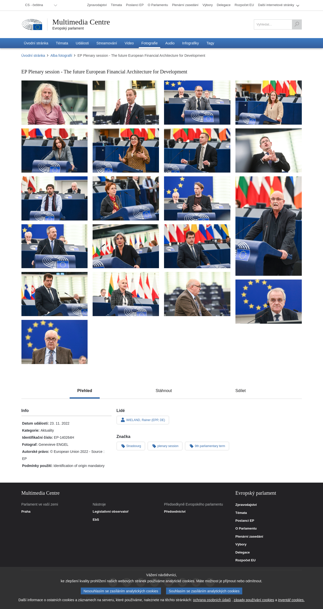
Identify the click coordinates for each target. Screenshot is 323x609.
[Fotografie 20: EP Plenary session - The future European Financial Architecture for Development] (54, 342)
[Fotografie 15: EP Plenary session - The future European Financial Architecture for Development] (197, 246)
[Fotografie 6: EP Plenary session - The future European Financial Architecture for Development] (126, 150)
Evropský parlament (68, 28)
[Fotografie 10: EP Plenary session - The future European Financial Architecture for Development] (126, 198)
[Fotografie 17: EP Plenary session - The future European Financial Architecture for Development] (126, 294)
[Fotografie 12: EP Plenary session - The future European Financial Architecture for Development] (268, 226)
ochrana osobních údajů (212, 600)
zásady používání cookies (254, 600)
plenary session (165, 446)
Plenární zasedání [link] (249, 536)
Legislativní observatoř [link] (110, 511)
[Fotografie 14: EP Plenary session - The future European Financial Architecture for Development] (126, 246)
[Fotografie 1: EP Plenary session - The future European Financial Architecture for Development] (54, 102)
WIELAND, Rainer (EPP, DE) (143, 420)
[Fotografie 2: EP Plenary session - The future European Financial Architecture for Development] (126, 102)
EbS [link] (96, 519)
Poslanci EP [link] (244, 520)
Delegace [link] (242, 552)
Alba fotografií (61, 55)
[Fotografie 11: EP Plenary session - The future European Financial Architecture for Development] (197, 198)
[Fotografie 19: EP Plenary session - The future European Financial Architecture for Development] (268, 302)
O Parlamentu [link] (246, 528)
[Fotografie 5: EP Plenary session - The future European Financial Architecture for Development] (54, 150)
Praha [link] (26, 511)
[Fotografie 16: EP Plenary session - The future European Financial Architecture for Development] (54, 294)
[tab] (85, 391)
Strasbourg (131, 446)
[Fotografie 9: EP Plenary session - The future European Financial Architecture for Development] (54, 198)
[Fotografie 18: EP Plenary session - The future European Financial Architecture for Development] (197, 294)
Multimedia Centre (81, 22)
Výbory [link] (241, 544)
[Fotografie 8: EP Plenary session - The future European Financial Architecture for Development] (268, 150)
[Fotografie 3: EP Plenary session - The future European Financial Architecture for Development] (197, 102)
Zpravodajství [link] (246, 505)
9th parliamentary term (207, 446)
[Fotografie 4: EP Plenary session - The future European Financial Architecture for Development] (268, 102)
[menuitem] (40, 5)
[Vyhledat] (297, 24)
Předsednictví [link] (174, 511)
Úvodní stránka (33, 55)
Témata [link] (241, 513)
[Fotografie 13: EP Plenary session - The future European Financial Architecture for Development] (54, 246)
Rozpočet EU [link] (245, 560)
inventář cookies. (291, 600)
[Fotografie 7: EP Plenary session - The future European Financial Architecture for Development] (197, 150)
